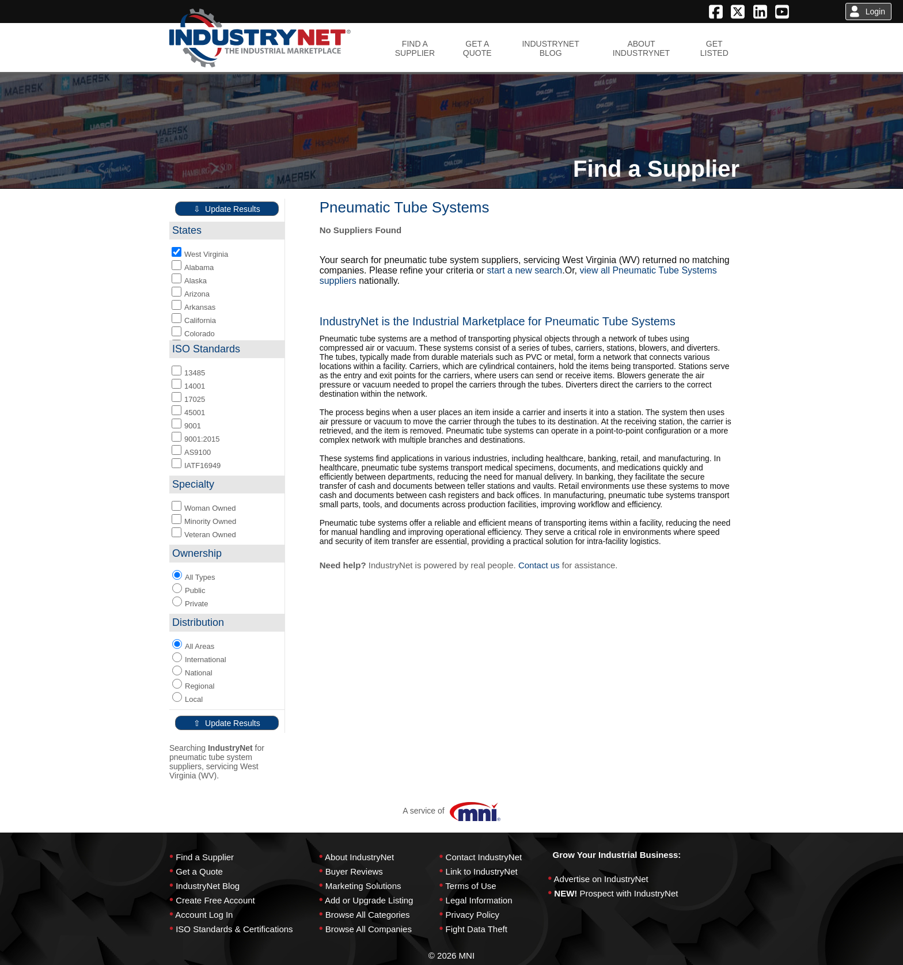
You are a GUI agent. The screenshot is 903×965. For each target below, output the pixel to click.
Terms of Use (470, 886)
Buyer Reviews (354, 871)
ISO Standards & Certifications (234, 929)
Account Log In (204, 915)
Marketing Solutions (363, 886)
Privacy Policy (472, 915)
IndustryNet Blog (208, 886)
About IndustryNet (359, 857)
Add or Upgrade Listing (369, 900)
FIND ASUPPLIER (415, 48)
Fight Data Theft (476, 929)
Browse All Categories (367, 915)
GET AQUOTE (477, 48)
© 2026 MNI (451, 955)
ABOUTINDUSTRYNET (641, 48)
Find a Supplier (205, 857)
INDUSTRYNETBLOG (550, 48)
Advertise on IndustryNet (601, 879)
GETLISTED (714, 48)
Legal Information (479, 900)
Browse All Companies (368, 929)
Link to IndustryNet (482, 871)
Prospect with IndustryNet (629, 893)
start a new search (525, 270)
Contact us (539, 565)
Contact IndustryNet (484, 857)
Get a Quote (199, 871)
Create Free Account (215, 900)
